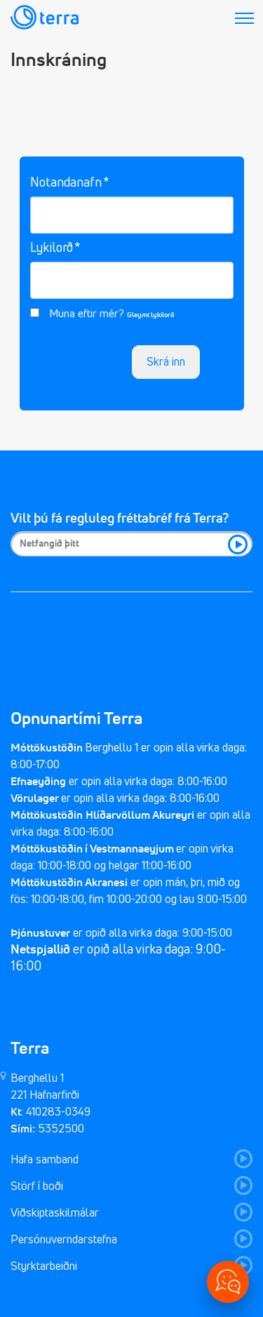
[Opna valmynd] (228, 1282)
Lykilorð (51, 248)
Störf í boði (37, 1186)
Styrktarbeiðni (44, 1266)
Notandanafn (66, 183)
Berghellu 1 (37, 1078)
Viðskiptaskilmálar (56, 1213)
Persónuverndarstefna (64, 1239)
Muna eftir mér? (86, 314)
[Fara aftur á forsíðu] (45, 19)
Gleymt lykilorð (151, 315)
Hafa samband (45, 1159)
